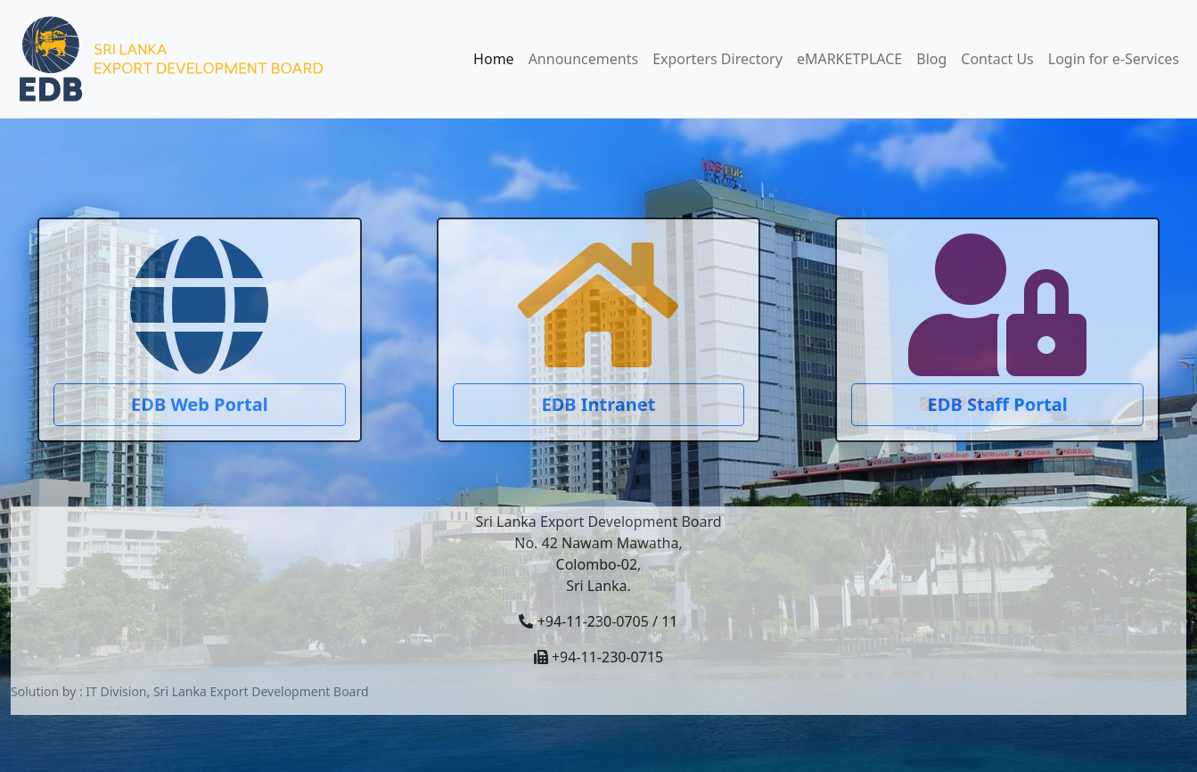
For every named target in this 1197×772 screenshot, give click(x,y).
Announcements (583, 59)
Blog (931, 59)
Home (493, 59)
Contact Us (997, 59)
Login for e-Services (1113, 59)
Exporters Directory (717, 59)
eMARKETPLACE (849, 59)
